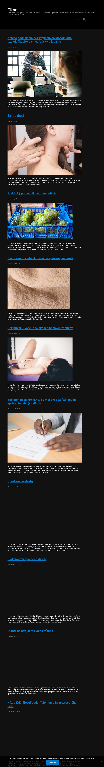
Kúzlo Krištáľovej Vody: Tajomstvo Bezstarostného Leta (28, 685)
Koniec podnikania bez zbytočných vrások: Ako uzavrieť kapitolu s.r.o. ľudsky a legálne (37, 32)
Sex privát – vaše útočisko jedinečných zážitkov (37, 317)
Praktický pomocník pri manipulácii (29, 177)
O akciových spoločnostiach (24, 538)
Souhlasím (52, 763)
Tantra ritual (13, 104)
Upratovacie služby (18, 464)
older (8, 748)
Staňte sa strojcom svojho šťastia (28, 612)
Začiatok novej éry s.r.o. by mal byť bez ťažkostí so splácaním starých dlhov (37, 390)
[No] (101, 762)
